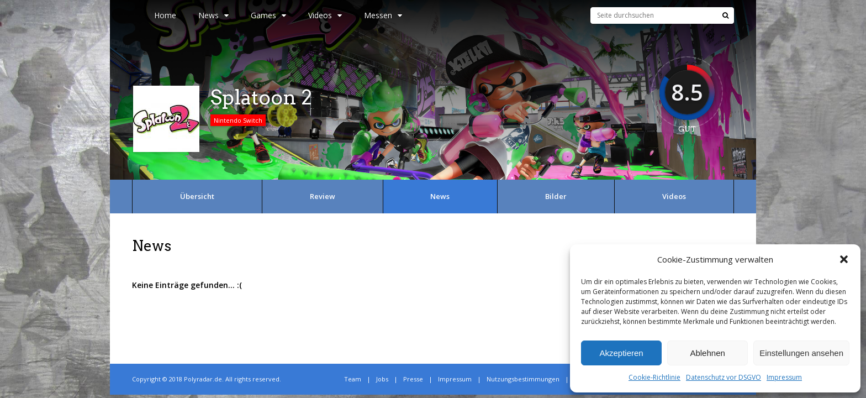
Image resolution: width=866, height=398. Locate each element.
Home (165, 15)
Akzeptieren (621, 353)
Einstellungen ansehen (801, 353)
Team (352, 379)
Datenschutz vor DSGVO (723, 377)
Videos (325, 15)
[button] (843, 259)
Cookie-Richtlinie (654, 377)
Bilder (556, 196)
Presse (413, 379)
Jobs (382, 379)
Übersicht (197, 196)
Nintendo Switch (238, 120)
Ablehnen (707, 353)
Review (322, 196)
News (213, 15)
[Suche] (725, 15)
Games (268, 15)
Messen (383, 15)
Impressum (784, 377)
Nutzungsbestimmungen (523, 379)
